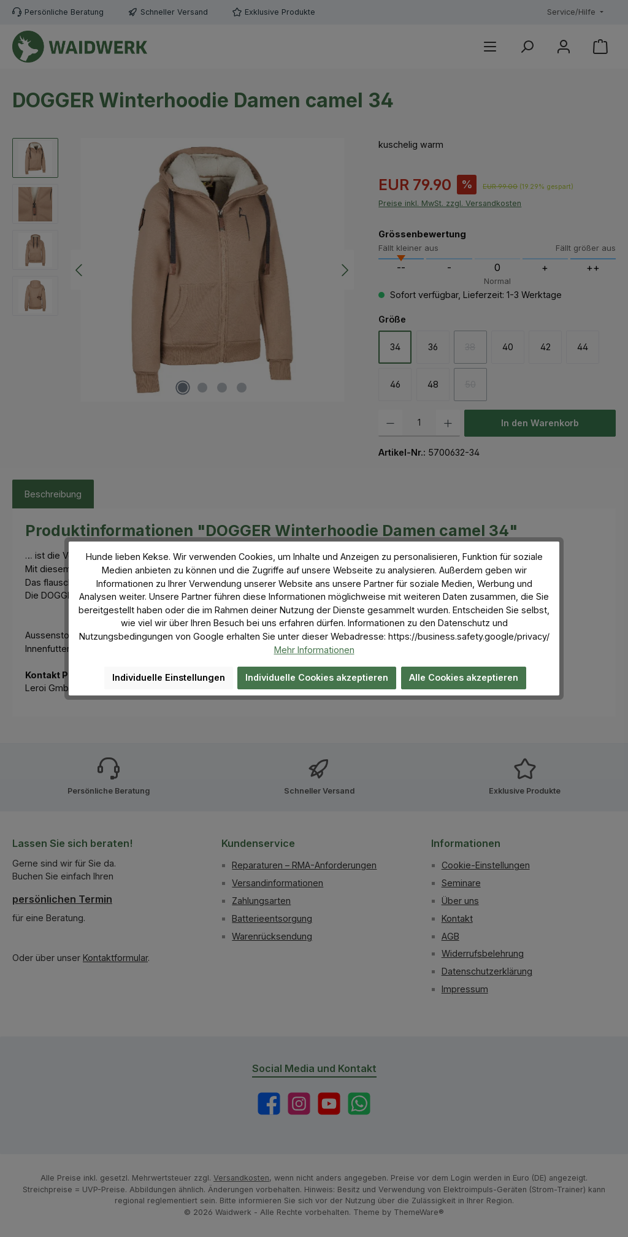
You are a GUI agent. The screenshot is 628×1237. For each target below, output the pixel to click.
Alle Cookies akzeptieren (463, 677)
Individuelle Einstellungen (168, 677)
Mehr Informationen (314, 650)
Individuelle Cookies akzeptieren (316, 677)
